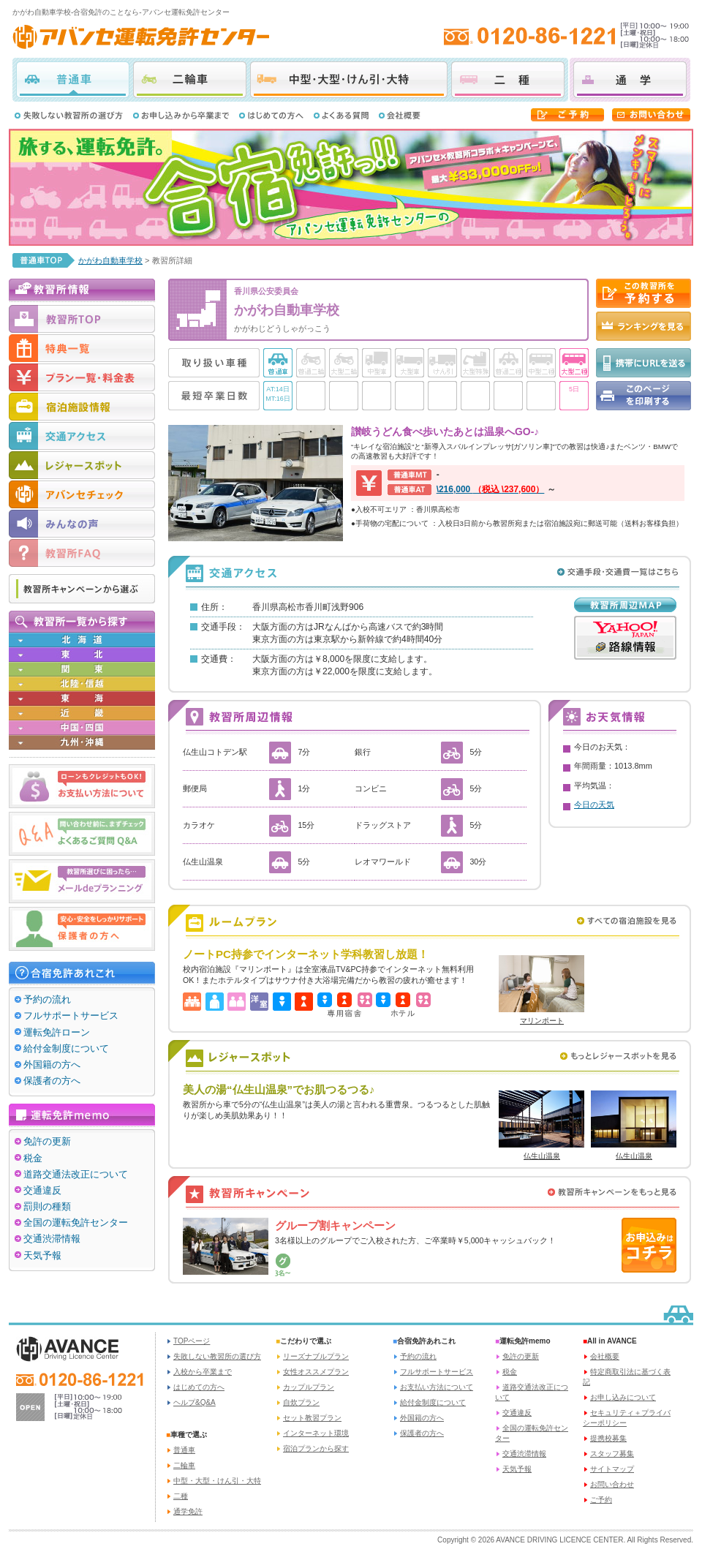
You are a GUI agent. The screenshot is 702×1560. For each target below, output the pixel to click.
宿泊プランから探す (316, 1448)
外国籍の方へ (51, 1064)
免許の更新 (47, 1141)
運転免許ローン (56, 1032)
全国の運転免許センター (75, 1222)
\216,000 (491, 489)
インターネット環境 (316, 1433)
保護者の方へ (51, 1080)
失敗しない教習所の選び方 (217, 1356)
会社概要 (604, 1356)
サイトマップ (612, 1469)
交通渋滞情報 (51, 1238)
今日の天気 (594, 804)
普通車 (72, 79)
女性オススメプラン (316, 1372)
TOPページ (191, 1341)
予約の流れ (47, 999)
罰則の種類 (47, 1206)
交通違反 (42, 1190)
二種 (508, 79)
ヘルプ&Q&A (194, 1402)
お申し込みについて (623, 1397)
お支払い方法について (436, 1387)
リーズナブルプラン (316, 1356)
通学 (630, 79)
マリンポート (542, 1021)
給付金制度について (66, 1048)
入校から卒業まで (202, 1372)
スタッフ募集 (612, 1454)
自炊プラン (301, 1402)
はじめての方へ (198, 1387)
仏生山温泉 (542, 1156)
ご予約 (601, 1500)
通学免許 (188, 1511)
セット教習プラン (312, 1418)
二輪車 (189, 79)
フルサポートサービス (70, 1015)
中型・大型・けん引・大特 (349, 79)
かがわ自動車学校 (110, 260)
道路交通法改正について (75, 1174)
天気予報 (42, 1255)
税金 (32, 1158)
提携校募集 (608, 1438)
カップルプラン (308, 1387)
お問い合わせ (612, 1484)
